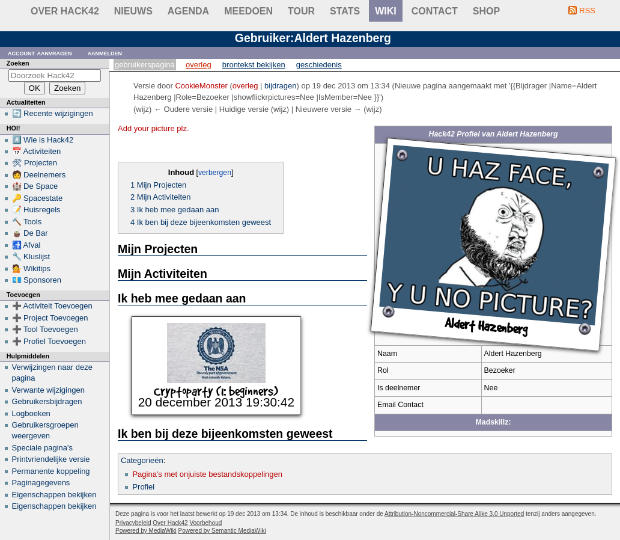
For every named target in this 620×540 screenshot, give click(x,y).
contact (435, 11)
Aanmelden (105, 52)
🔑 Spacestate (37, 198)
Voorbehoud (205, 523)
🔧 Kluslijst (31, 256)
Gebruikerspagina (145, 64)
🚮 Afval (26, 245)
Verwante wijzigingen (48, 389)
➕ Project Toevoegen (50, 317)
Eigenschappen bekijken (54, 494)
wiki (386, 11)
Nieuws (133, 11)
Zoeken (18, 63)
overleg (245, 85)
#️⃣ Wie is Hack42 (43, 139)
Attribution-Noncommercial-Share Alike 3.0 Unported (454, 514)
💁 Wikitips (31, 268)
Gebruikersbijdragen (47, 401)
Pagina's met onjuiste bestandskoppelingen (207, 474)
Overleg (198, 64)
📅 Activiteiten (36, 151)
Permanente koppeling (51, 471)
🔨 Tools (27, 221)
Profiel (143, 486)
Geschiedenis (319, 64)
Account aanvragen (40, 52)
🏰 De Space (35, 186)
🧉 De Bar (30, 233)
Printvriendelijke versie (51, 459)
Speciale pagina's (42, 447)
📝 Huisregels (36, 209)
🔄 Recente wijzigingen (52, 113)
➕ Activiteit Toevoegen (52, 305)
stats (345, 11)
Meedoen (248, 11)
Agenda (188, 11)
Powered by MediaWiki (146, 530)
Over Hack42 (65, 11)
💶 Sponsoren (37, 279)
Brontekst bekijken (253, 64)
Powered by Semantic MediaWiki (222, 530)
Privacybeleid (133, 523)
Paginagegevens (41, 482)
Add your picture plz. (153, 128)
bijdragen (280, 85)
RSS (587, 10)
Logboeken (31, 413)
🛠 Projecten (35, 162)
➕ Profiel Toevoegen (49, 341)
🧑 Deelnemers (39, 174)
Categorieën (142, 460)
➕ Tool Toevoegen (45, 329)
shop (486, 11)
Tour (301, 11)
